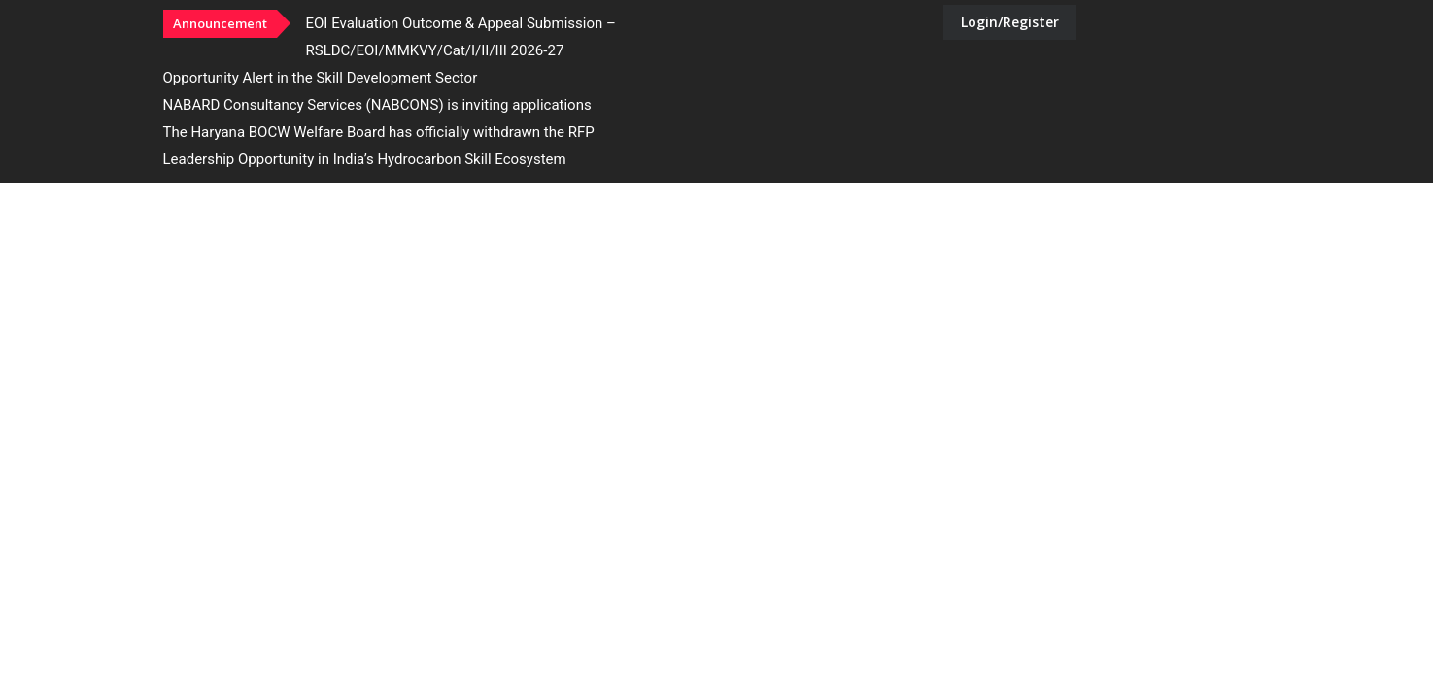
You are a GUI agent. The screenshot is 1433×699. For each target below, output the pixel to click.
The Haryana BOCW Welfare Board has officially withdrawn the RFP (379, 132)
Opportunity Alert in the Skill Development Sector (320, 77)
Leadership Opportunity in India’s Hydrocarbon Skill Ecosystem (364, 159)
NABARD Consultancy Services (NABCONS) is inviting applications (377, 105)
